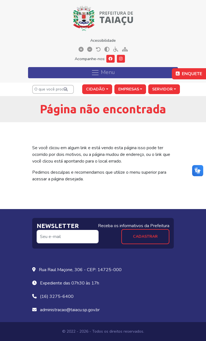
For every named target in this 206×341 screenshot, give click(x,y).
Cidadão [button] (95, 89)
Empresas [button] (128, 89)
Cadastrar (145, 236)
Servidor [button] (162, 89)
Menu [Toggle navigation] (103, 72)
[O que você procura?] (53, 89)
